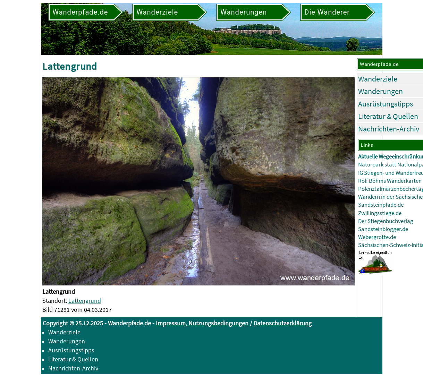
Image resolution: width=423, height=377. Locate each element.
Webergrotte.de (377, 237)
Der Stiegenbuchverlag (385, 221)
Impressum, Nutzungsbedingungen (202, 323)
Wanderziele (377, 79)
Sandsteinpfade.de (381, 204)
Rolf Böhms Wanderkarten (390, 181)
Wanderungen (380, 91)
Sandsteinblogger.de (383, 229)
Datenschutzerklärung (282, 323)
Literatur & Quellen (388, 116)
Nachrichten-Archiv (388, 129)
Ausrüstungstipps (385, 104)
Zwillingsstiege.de (379, 213)
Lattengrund (84, 301)
